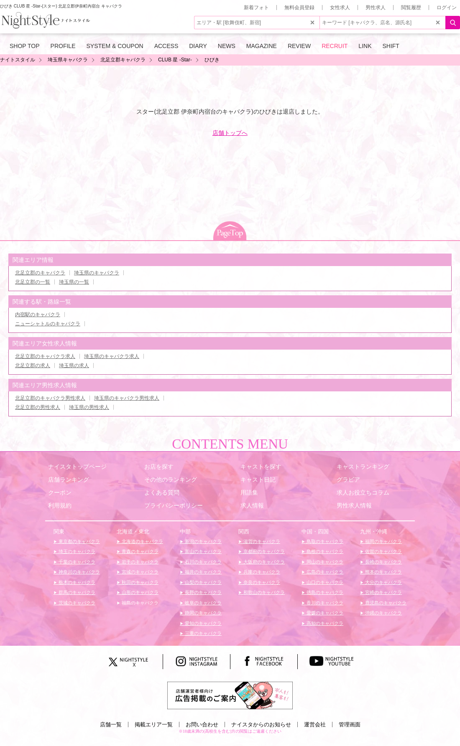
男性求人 (375, 7)
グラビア (348, 479)
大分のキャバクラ (383, 582)
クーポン (60, 492)
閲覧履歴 (411, 7)
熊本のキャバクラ (383, 571)
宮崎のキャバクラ (383, 592)
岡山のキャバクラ (324, 561)
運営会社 (315, 724)
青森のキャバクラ (139, 551)
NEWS (226, 46)
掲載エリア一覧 (154, 724)
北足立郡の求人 (32, 365)
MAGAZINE (261, 46)
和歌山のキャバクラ (263, 592)
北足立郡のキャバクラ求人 (45, 356)
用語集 (249, 492)
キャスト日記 (258, 479)
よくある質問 (161, 492)
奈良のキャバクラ (261, 582)
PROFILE (63, 46)
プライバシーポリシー (173, 505)
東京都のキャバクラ (78, 541)
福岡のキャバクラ (383, 541)
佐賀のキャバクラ (383, 551)
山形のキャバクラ (139, 592)
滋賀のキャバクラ (261, 541)
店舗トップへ (230, 132)
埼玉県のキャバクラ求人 (111, 356)
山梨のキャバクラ (203, 582)
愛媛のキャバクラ (324, 612)
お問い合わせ (202, 724)
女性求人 (340, 7)
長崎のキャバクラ (383, 561)
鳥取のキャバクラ (324, 541)
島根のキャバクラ (324, 551)
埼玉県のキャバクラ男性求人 (126, 398)
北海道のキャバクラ (141, 541)
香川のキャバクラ (324, 602)
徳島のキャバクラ (324, 592)
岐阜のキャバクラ (203, 602)
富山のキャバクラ (203, 551)
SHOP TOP (25, 46)
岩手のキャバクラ (139, 561)
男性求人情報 (354, 505)
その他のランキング (170, 479)
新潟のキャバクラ (203, 541)
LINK (364, 46)
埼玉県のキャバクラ (96, 272)
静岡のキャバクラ (203, 612)
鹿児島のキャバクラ (385, 602)
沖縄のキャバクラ (383, 612)
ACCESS (166, 46)
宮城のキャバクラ (139, 571)
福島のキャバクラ (139, 602)
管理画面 (349, 724)
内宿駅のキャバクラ (37, 314)
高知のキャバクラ (324, 623)
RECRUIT (335, 46)
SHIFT (390, 46)
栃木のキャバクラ (76, 582)
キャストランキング (363, 466)
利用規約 (60, 505)
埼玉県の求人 (74, 365)
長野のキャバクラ (203, 592)
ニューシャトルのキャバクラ (47, 323)
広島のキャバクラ (324, 571)
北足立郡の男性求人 (37, 407)
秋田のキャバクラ (139, 582)
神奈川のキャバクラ (78, 571)
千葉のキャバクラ (76, 561)
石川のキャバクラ (203, 561)
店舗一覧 (111, 724)
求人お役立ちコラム (363, 492)
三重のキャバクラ (203, 633)
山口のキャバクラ (324, 582)
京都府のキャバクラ (263, 551)
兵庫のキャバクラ (261, 571)
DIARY (198, 46)
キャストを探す (260, 466)
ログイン (447, 7)
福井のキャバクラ (203, 571)
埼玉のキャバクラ (76, 551)
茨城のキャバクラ (76, 602)
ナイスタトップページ (77, 466)
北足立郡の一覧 (32, 281)
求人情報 (252, 505)
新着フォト (256, 7)
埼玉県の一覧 (74, 281)
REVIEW (299, 46)
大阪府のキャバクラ (263, 561)
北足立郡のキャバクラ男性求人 (50, 398)
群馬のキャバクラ (76, 592)
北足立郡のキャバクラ (40, 272)
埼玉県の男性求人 (89, 407)
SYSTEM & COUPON (115, 46)
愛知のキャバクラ (203, 623)
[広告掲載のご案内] (230, 695)
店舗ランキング (68, 479)
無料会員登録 (299, 7)
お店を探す (159, 466)
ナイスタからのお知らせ (261, 724)
